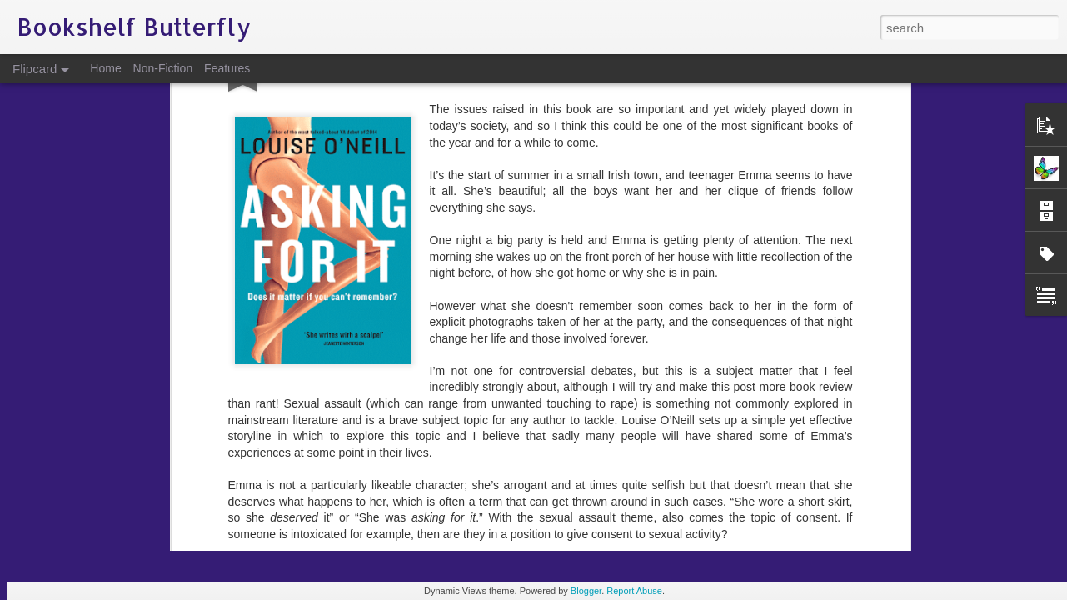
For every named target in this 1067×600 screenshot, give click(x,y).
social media (698, 311)
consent (481, 311)
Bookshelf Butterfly (614, 289)
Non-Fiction (163, 68)
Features (227, 68)
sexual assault (623, 311)
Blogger (586, 591)
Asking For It (422, 311)
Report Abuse (634, 591)
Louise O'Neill (544, 311)
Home (105, 68)
